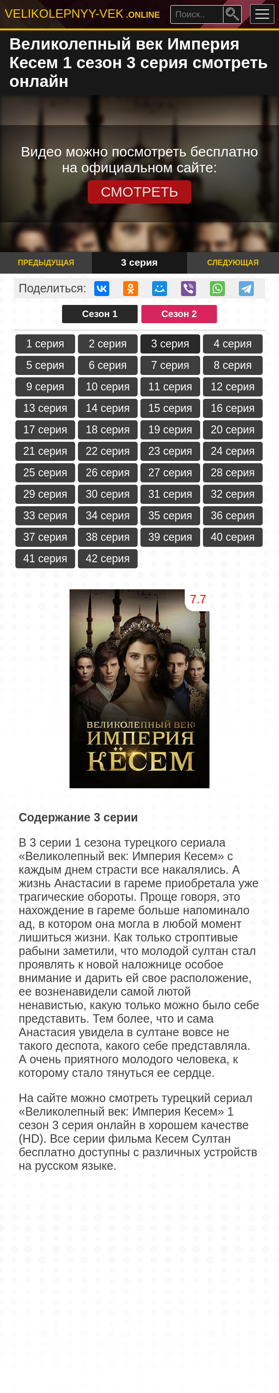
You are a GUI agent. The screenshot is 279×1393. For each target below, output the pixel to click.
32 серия (233, 494)
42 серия (108, 558)
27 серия (170, 473)
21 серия (45, 451)
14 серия (108, 408)
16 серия (233, 408)
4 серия (233, 344)
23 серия (170, 451)
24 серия (233, 451)
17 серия (45, 430)
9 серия (45, 387)
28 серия (233, 473)
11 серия (170, 387)
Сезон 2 (179, 314)
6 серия (108, 365)
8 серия (233, 365)
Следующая (232, 263)
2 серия (108, 344)
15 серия (170, 408)
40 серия (233, 537)
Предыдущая (46, 263)
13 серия (45, 408)
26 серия (108, 473)
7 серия (170, 365)
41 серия (45, 558)
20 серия (233, 430)
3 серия (170, 344)
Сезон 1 (100, 314)
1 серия (45, 344)
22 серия (108, 451)
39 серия (170, 537)
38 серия (108, 537)
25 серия (45, 473)
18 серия (108, 430)
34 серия (108, 515)
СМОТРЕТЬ (139, 191)
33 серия (45, 515)
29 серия (45, 494)
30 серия (108, 494)
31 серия (170, 494)
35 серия (170, 515)
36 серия (233, 515)
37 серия (45, 537)
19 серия (170, 430)
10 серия (108, 387)
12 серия (233, 387)
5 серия (45, 365)
